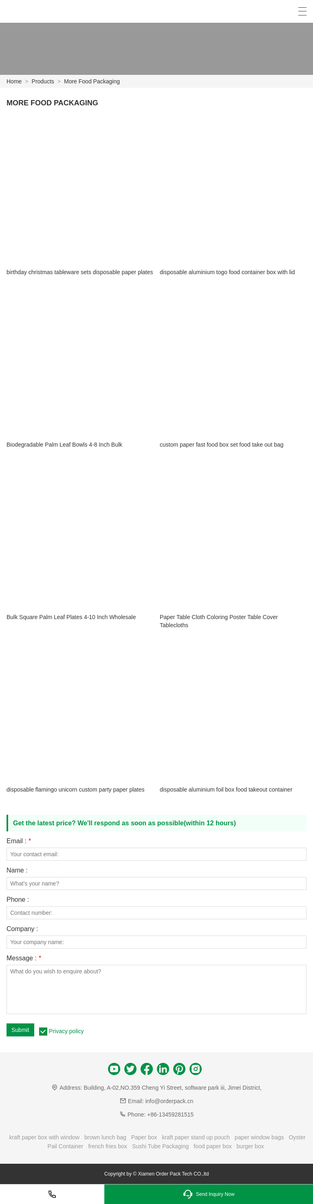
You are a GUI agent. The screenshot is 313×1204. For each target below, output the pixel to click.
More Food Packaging (92, 81)
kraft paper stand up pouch (196, 1137)
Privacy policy (66, 1031)
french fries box (107, 1146)
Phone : (18, 899)
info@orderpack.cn (169, 1101)
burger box (250, 1146)
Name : (17, 870)
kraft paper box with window (44, 1137)
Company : (22, 929)
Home (14, 81)
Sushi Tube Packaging (160, 1146)
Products (43, 81)
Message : (24, 958)
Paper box (144, 1137)
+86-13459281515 (170, 1114)
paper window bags (259, 1137)
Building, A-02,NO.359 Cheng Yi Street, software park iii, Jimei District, (173, 1087)
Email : (19, 841)
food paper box (212, 1146)
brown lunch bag (105, 1137)
